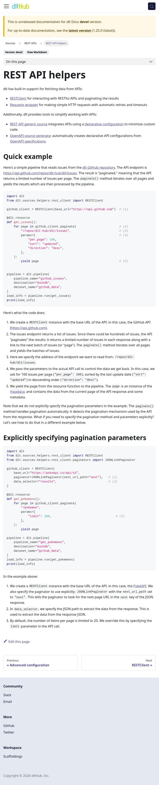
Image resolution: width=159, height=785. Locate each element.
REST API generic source (28, 124)
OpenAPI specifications (28, 141)
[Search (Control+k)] (152, 6)
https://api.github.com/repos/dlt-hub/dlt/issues (40, 173)
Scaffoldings (12, 756)
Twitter (8, 732)
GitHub (8, 725)
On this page (16, 61)
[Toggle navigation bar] (6, 6)
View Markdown (37, 52)
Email (7, 701)
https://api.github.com (28, 328)
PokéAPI (139, 586)
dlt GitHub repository (98, 167)
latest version (80, 30)
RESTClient (18, 98)
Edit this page (16, 641)
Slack (7, 695)
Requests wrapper (24, 105)
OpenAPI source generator (30, 135)
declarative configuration (104, 124)
